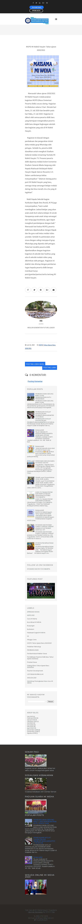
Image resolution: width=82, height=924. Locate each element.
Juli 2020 (30, 723)
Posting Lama (49, 367)
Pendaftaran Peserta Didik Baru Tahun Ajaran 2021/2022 (40, 657)
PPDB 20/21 (36, 10)
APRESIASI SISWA (33, 612)
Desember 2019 (32, 730)
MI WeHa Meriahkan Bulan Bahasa (44, 543)
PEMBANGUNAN (33, 650)
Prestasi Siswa (32, 662)
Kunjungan (30, 626)
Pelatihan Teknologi (34, 646)
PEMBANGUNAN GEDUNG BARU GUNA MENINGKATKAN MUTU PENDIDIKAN (44, 396)
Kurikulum (30, 629)
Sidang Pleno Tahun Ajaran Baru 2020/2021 (38, 666)
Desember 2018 (32, 731)
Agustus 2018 (31, 733)
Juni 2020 (30, 725)
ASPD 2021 (30, 615)
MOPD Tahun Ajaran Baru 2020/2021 (39, 643)
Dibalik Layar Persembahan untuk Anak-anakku (44, 478)
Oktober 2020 (32, 721)
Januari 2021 (31, 720)
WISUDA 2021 (31, 678)
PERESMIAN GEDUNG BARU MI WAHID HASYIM (45, 462)
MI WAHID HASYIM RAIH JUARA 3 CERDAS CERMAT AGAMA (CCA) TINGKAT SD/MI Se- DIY (44, 527)
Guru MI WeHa (32, 619)
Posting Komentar (35, 381)
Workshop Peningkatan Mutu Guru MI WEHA (40, 682)
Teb (53, 912)
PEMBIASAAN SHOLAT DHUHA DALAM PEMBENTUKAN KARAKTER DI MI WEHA (44, 414)
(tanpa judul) (39, 430)
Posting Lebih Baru (35, 364)
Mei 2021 (30, 716)
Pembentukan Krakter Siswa (37, 653)
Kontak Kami (36, 7)
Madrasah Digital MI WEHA (36, 632)
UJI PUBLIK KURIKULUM (35, 674)
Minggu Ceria (31, 639)
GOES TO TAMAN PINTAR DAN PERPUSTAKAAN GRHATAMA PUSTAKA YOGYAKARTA (44, 494)
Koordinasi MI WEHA (34, 622)
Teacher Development (35, 671)
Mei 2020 (30, 726)
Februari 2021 (31, 718)
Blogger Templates (35, 912)
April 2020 (30, 728)
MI (28, 636)
